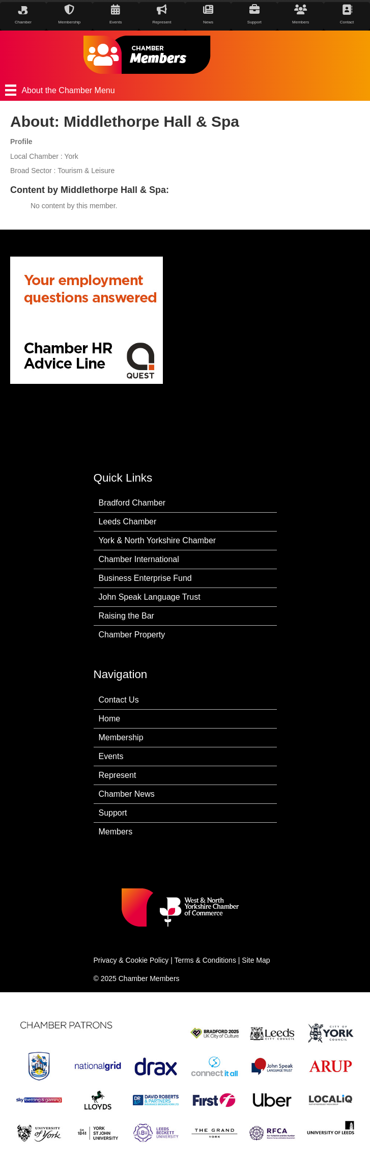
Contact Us (119, 699)
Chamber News (127, 794)
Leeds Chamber (128, 521)
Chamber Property (132, 634)
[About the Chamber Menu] (185, 90)
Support (113, 812)
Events (111, 756)
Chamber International (139, 559)
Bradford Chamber (132, 502)
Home (110, 718)
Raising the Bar (126, 615)
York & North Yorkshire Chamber (157, 540)
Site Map (256, 960)
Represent (117, 775)
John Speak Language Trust (150, 597)
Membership (121, 737)
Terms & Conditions (205, 960)
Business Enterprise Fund (145, 578)
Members (116, 831)
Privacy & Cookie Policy (131, 960)
